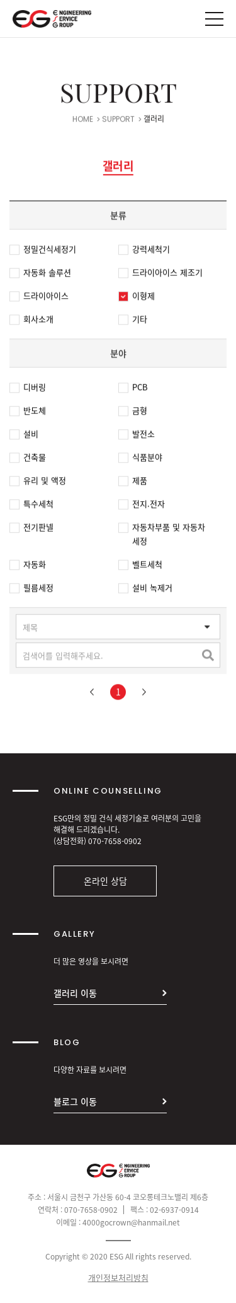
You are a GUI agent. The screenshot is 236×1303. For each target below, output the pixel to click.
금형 (132, 412)
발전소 (136, 435)
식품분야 (140, 459)
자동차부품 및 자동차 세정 (161, 536)
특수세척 (31, 505)
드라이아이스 (39, 297)
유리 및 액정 (37, 482)
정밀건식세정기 (42, 251)
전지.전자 (141, 505)
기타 (132, 321)
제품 (132, 482)
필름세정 (31, 589)
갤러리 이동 (75, 993)
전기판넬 (31, 529)
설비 (23, 435)
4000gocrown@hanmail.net (131, 1222)
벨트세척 (140, 566)
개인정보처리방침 (118, 1277)
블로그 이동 (75, 1101)
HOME (82, 121)
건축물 (27, 459)
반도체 (27, 412)
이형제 (136, 297)
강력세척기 (144, 251)
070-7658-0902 (115, 841)
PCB (133, 389)
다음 (144, 694)
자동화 (27, 566)
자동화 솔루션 (40, 274)
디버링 (27, 389)
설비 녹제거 (145, 589)
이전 (92, 694)
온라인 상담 (105, 880)
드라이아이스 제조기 (160, 274)
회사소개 (31, 321)
